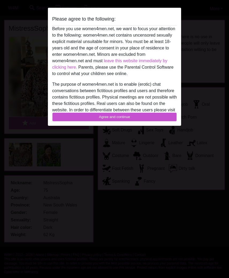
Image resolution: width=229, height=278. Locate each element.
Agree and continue (114, 117)
